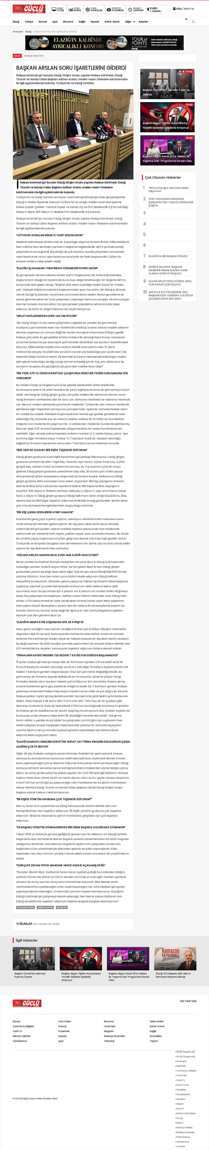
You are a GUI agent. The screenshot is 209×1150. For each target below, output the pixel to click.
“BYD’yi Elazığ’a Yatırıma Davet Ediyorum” (166, 189)
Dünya (16, 1021)
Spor (61, 1041)
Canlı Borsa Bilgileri (23, 1026)
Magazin (109, 1031)
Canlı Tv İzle (182, 1085)
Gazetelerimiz (183, 1094)
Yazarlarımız (20, 1041)
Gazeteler (64, 1031)
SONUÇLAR (93, 9)
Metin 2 (179, 1122)
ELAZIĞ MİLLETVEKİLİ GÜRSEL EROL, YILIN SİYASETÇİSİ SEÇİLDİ (167, 282)
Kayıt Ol (180, 1108)
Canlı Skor (109, 1026)
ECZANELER (115, 9)
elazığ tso (62, 907)
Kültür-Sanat (157, 1026)
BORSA (74, 9)
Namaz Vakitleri (22, 1036)
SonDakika (156, 1036)
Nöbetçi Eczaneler (114, 1036)
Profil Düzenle (183, 1137)
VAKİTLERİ (135, 9)
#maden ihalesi (25, 907)
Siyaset (62, 1036)
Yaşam (154, 1041)
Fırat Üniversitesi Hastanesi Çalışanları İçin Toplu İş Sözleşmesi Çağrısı (168, 201)
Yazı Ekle (180, 1146)
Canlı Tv (17, 1031)
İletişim (180, 1103)
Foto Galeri (64, 1021)
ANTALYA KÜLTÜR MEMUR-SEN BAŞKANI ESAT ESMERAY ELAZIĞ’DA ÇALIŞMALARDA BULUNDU (168, 295)
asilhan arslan (45, 907)
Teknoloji (109, 1041)
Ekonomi (109, 1021)
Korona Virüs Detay (186, 1113)
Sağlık (153, 1031)
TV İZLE (57, 9)
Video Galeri (157, 1021)
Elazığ (17, 55)
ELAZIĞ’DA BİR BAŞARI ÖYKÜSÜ (165, 256)
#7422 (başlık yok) (185, 1056)
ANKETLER (181, 1066)
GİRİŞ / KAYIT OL (183, 8)
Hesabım (180, 1099)
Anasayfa (181, 1061)
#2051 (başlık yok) (185, 1051)
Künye (179, 1118)
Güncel (62, 1026)
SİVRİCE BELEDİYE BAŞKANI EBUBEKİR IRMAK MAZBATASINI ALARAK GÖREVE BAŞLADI (165, 269)
